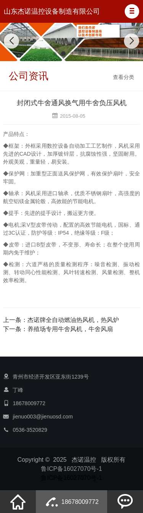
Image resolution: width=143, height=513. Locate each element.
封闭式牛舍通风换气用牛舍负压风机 (72, 103)
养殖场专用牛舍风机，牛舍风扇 (70, 329)
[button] (132, 11)
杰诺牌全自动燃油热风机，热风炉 (73, 320)
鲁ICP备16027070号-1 (71, 469)
